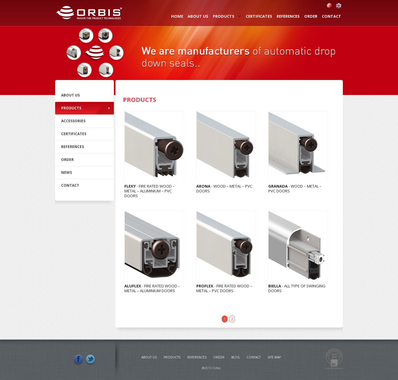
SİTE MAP (274, 357)
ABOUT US (198, 16)
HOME (177, 16)
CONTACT (331, 16)
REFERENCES (288, 16)
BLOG (235, 357)
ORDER (310, 16)
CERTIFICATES (259, 16)
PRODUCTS (227, 16)
